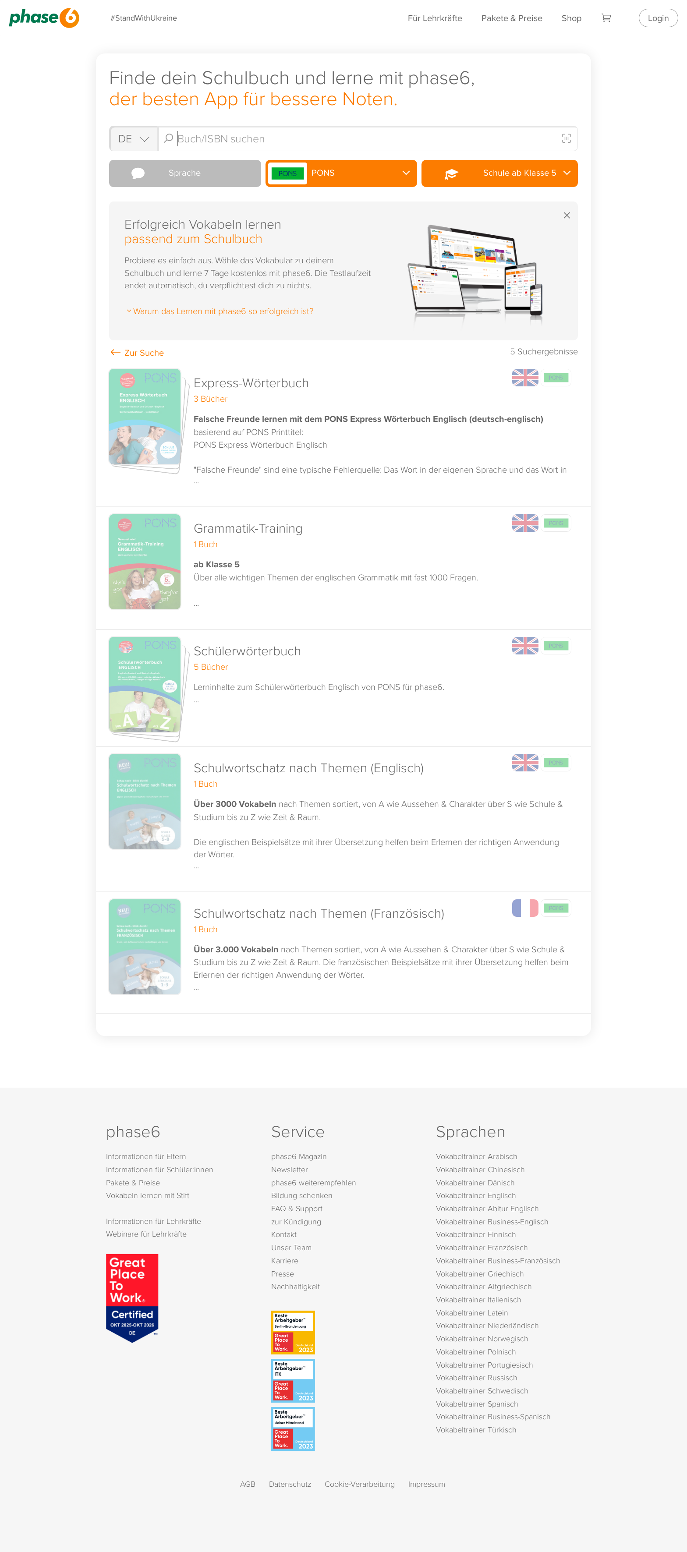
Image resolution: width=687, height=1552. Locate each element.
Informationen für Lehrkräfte (153, 1221)
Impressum (426, 1483)
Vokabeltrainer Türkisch (476, 1429)
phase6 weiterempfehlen (313, 1182)
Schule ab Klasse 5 (490, 173)
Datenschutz (290, 1483)
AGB (247, 1483)
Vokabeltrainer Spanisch (477, 1403)
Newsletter (289, 1169)
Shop (571, 17)
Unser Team (291, 1247)
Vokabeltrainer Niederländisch (487, 1325)
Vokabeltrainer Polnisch (476, 1351)
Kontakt (284, 1234)
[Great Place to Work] (132, 1297)
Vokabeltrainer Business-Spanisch (493, 1416)
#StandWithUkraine (143, 17)
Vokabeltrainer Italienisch (478, 1299)
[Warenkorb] (606, 18)
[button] (343, 434)
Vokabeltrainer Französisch (482, 1247)
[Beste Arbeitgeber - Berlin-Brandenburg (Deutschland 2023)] (345, 1332)
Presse (282, 1273)
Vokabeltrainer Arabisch (476, 1156)
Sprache (156, 173)
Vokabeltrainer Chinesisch (480, 1169)
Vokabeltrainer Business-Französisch (498, 1260)
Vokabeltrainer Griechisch (480, 1273)
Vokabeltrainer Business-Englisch (492, 1221)
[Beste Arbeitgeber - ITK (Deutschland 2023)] (345, 1381)
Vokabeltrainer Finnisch (476, 1234)
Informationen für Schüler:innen (159, 1169)
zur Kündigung (296, 1221)
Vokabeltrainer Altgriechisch (484, 1286)
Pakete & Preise (512, 17)
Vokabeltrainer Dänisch (475, 1182)
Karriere (284, 1260)
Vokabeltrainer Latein (472, 1312)
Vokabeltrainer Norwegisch (482, 1338)
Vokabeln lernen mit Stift (147, 1195)
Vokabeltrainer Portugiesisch (484, 1364)
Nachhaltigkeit (295, 1286)
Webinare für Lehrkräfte (146, 1233)
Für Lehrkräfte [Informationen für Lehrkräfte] (435, 17)
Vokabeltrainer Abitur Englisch (487, 1208)
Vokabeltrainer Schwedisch (482, 1390)
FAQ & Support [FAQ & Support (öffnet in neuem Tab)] (296, 1208)
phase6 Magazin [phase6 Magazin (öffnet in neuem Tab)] (299, 1156)
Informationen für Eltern (146, 1156)
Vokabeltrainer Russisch (476, 1377)
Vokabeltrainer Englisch (476, 1195)
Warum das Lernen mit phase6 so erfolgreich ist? (218, 310)
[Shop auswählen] (133, 138)
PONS (301, 173)
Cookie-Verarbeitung (360, 1483)
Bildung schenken (302, 1195)
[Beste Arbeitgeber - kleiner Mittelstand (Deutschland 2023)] (345, 1429)
